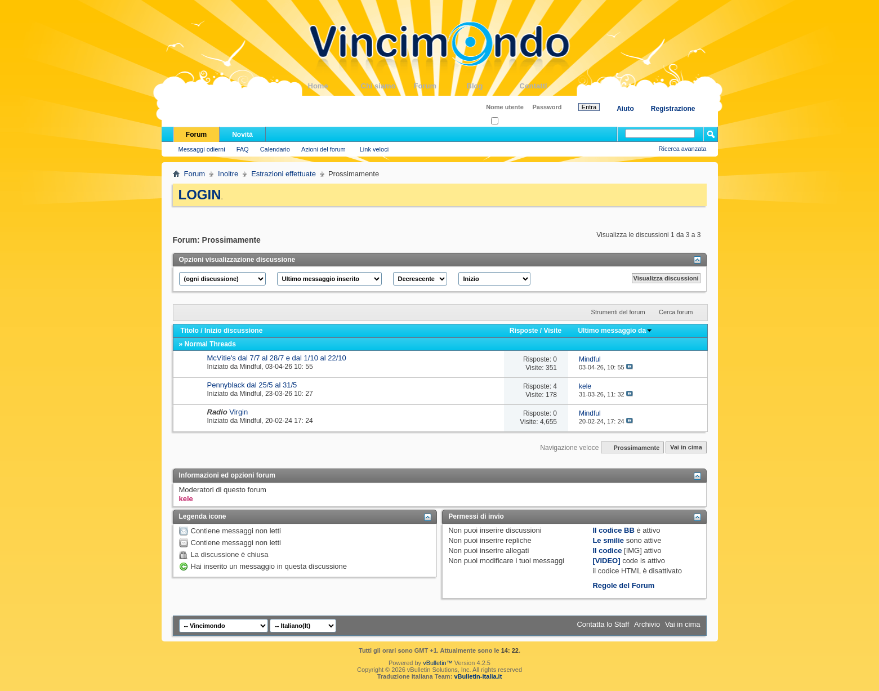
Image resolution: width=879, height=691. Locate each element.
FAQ (243, 149)
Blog (493, 86)
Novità (242, 135)
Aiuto (625, 109)
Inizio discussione (233, 331)
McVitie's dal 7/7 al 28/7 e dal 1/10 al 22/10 (276, 358)
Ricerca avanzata (683, 148)
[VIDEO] (606, 560)
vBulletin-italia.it (478, 676)
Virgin (238, 412)
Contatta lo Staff (603, 624)
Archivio (647, 624)
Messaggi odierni (202, 149)
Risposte (524, 331)
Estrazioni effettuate (283, 174)
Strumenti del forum (618, 312)
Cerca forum (676, 312)
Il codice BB (613, 530)
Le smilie (608, 540)
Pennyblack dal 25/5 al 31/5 (252, 385)
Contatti (546, 86)
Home (334, 86)
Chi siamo (387, 86)
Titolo (190, 331)
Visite (552, 331)
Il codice (607, 550)
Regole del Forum (623, 585)
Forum (440, 86)
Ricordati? (508, 121)
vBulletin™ (438, 662)
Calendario (275, 149)
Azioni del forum (323, 149)
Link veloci (374, 149)
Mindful (251, 367)
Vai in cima (686, 447)
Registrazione (673, 109)
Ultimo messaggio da (615, 331)
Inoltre (228, 174)
